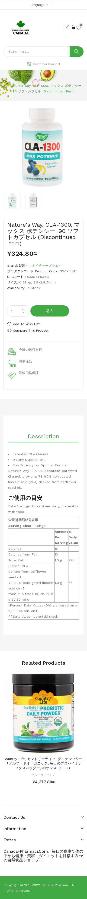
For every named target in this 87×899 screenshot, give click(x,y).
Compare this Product (30, 330)
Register (68, 27)
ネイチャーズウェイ (47, 265)
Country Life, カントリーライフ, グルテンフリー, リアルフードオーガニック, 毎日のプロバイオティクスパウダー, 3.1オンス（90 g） (43, 763)
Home (43, 80)
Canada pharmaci (56, 885)
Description (43, 436)
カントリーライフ (43, 775)
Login (73, 27)
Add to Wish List (26, 324)
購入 (50, 311)
